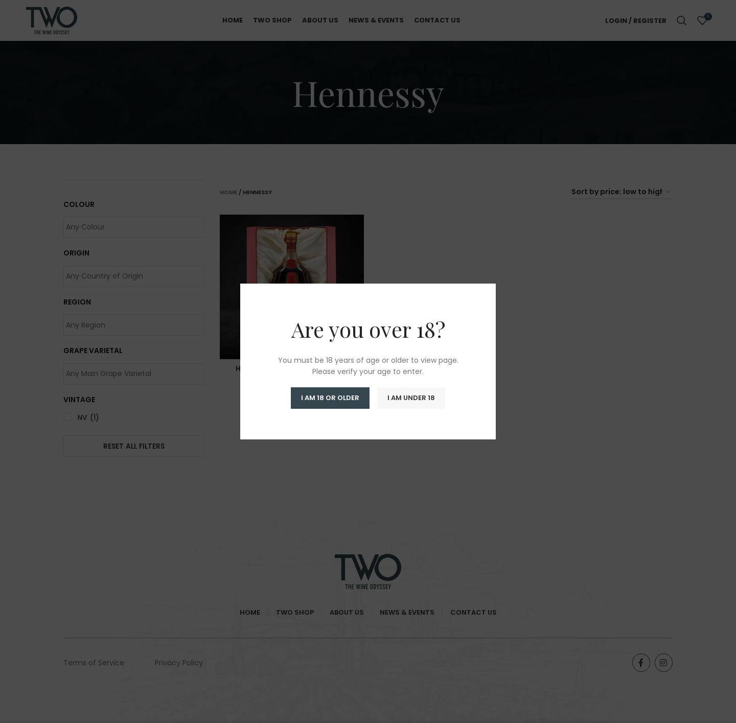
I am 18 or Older (330, 398)
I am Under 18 (411, 398)
